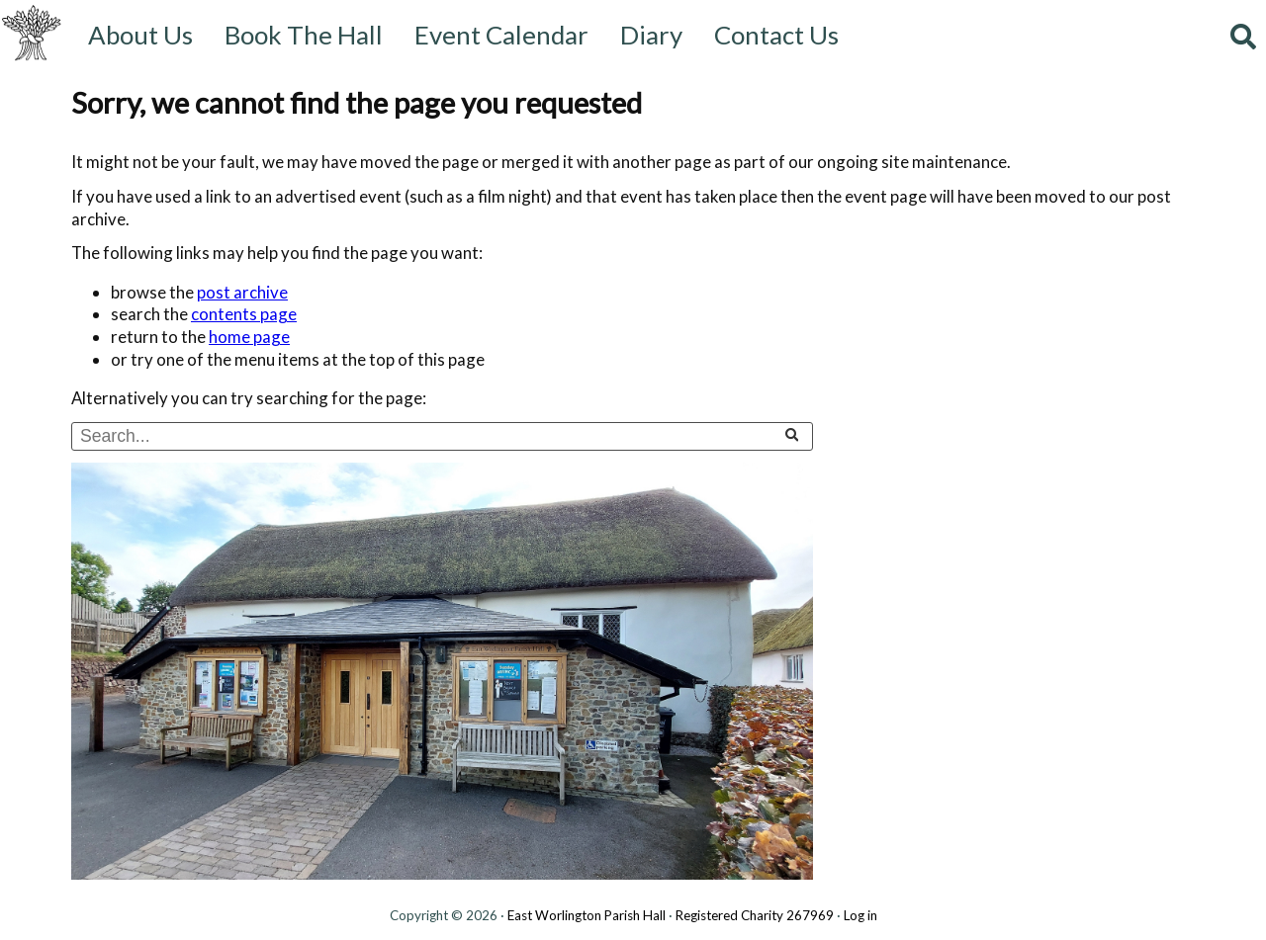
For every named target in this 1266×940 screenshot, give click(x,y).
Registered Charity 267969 (755, 915)
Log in (860, 915)
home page (249, 336)
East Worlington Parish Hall (586, 915)
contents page (244, 313)
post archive (242, 292)
